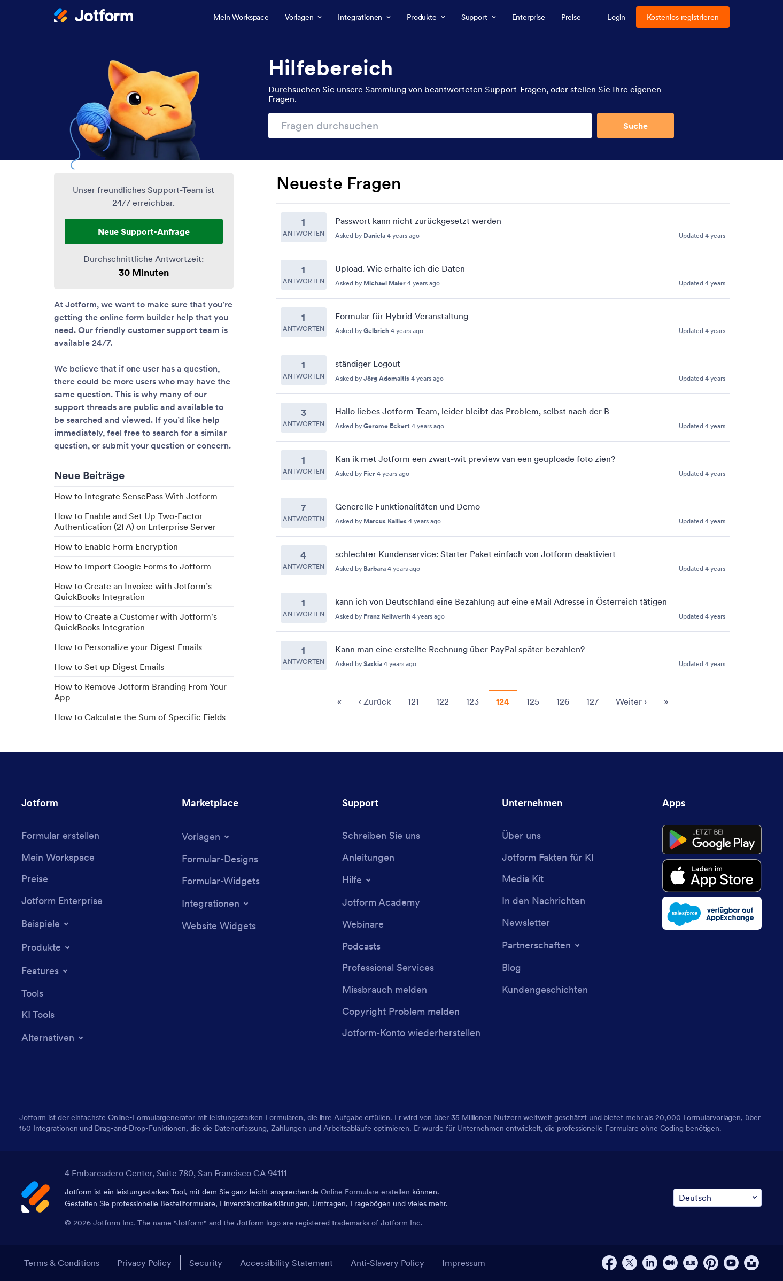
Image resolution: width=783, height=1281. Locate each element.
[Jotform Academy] (381, 903)
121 (413, 701)
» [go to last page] (666, 701)
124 (502, 701)
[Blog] (511, 968)
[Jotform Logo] (93, 17)
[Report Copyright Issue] (401, 1012)
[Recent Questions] (503, 441)
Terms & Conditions (61, 1262)
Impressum (463, 1262)
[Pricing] (34, 879)
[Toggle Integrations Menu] (216, 903)
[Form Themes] (220, 859)
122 (442, 701)
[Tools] (32, 994)
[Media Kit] (523, 879)
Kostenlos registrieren (682, 17)
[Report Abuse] (384, 990)
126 (562, 701)
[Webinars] (363, 925)
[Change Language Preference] (717, 1198)
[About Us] (521, 836)
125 (532, 701)
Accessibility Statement (286, 1262)
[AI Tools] (38, 1015)
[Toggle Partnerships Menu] (542, 945)
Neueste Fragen (338, 183)
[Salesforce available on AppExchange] (712, 913)
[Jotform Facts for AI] (548, 858)
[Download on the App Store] (712, 875)
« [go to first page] (339, 701)
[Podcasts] (361, 947)
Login (616, 17)
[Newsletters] (526, 923)
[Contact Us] (381, 836)
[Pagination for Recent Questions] (503, 701)
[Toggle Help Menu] (357, 880)
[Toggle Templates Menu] (206, 836)
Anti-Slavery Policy (387, 1262)
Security (205, 1262)
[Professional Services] (388, 968)
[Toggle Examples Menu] (46, 924)
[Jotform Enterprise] (62, 901)
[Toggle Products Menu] (46, 947)
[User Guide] (368, 858)
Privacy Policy (144, 1262)
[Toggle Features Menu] (45, 971)
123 (472, 701)
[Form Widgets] (221, 881)
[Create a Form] (60, 836)
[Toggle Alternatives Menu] (53, 1038)
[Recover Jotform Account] (411, 1033)
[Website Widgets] (219, 926)
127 (592, 701)
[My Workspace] (58, 858)
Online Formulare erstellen (365, 1192)
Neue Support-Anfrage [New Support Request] (144, 231)
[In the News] (543, 901)
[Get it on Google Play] (712, 840)
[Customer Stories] (545, 990)
